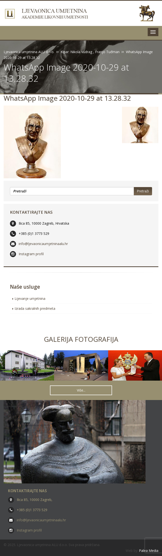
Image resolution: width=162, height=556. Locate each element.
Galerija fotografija (81, 339)
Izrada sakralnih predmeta (35, 308)
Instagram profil (31, 254)
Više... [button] (81, 390)
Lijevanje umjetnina (30, 298)
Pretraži (143, 191)
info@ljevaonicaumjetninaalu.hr (43, 243)
